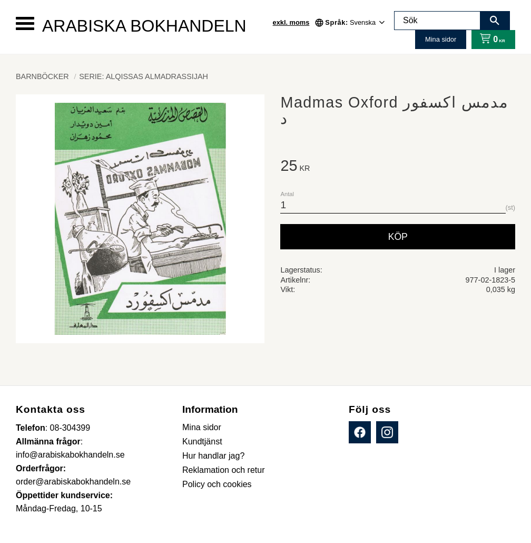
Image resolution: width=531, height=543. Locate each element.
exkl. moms (291, 22)
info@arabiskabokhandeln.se (70, 454)
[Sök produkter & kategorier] (437, 21)
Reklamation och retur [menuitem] (223, 470)
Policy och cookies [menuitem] (217, 484)
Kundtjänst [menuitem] (202, 441)
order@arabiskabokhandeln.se (73, 481)
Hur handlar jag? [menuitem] (213, 455)
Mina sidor (440, 39)
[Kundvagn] (490, 39)
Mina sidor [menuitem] (201, 427)
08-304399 (70, 427)
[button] (25, 23)
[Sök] (494, 21)
